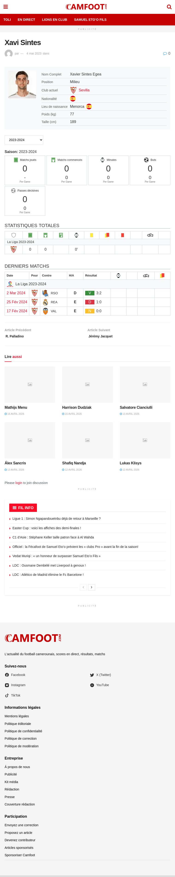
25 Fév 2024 (17, 302)
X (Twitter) (100, 676)
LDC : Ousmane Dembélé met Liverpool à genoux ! (49, 567)
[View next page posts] (91, 589)
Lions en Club (54, 19)
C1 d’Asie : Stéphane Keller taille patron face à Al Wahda (53, 539)
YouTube (99, 686)
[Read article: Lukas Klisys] (145, 442)
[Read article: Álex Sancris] (30, 442)
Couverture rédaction (20, 806)
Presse (10, 798)
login (18, 484)
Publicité (11, 776)
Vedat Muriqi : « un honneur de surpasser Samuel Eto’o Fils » (56, 557)
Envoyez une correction (21, 827)
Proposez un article (18, 834)
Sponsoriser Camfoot (20, 857)
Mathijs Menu (16, 409)
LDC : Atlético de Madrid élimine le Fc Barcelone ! (48, 576)
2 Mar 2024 (16, 293)
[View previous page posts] (83, 589)
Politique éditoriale (18, 725)
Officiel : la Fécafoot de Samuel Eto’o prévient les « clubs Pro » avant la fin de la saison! (75, 548)
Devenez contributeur (20, 842)
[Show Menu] (5, 7)
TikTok (12, 697)
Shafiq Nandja (74, 465)
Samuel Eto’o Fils (90, 19)
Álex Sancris (15, 465)
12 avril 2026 (72, 471)
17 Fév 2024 (17, 311)
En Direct (26, 19)
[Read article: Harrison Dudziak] (87, 386)
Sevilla (84, 90)
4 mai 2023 (34, 53)
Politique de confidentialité (23, 733)
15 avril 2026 (72, 415)
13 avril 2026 (129, 415)
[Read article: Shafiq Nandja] (87, 442)
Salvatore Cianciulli (136, 409)
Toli (7, 19)
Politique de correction (21, 740)
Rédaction (12, 791)
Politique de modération (22, 748)
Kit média (11, 783)
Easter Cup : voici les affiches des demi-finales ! (46, 529)
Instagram (15, 686)
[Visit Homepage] (87, 7)
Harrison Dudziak (76, 409)
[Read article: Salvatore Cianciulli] (145, 386)
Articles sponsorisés (19, 849)
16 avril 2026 (14, 415)
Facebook (15, 676)
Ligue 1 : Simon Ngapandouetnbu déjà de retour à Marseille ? (56, 520)
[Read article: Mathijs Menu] (30, 386)
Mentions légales (17, 718)
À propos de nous (17, 768)
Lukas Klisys (131, 465)
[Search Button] (169, 7)
